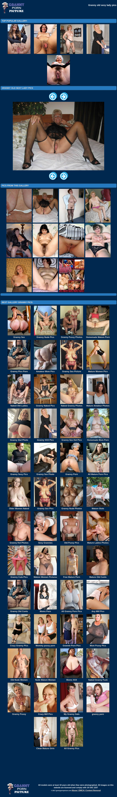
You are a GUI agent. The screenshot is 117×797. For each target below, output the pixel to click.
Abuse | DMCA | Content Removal (86, 790)
